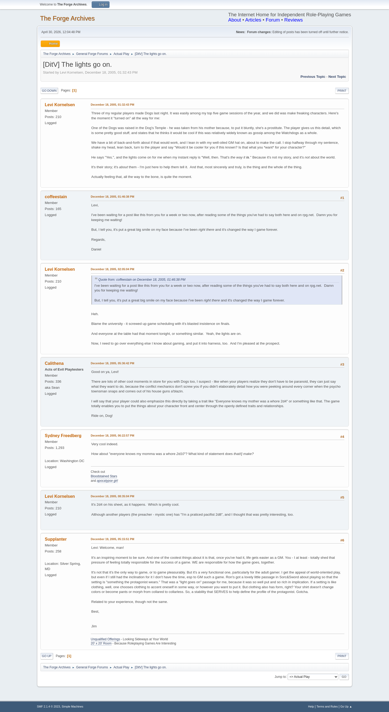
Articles (253, 20)
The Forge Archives (67, 18)
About (234, 20)
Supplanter (56, 539)
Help (311, 706)
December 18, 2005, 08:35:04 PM (112, 496)
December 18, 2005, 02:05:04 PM (112, 269)
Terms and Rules (327, 706)
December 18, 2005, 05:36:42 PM (112, 363)
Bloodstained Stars (104, 476)
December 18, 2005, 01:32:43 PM (112, 104)
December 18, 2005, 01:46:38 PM (112, 196)
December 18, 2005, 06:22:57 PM (112, 435)
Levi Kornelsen (60, 105)
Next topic (337, 77)
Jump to (280, 676)
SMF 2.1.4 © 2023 (48, 706)
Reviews (293, 20)
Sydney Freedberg (63, 435)
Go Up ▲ (346, 706)
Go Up (46, 656)
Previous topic (312, 77)
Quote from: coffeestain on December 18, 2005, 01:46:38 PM (141, 279)
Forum (273, 20)
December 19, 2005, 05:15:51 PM (112, 539)
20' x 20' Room (101, 643)
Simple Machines (72, 706)
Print (342, 90)
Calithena (54, 363)
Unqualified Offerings (105, 639)
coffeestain (56, 196)
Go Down (49, 90)
